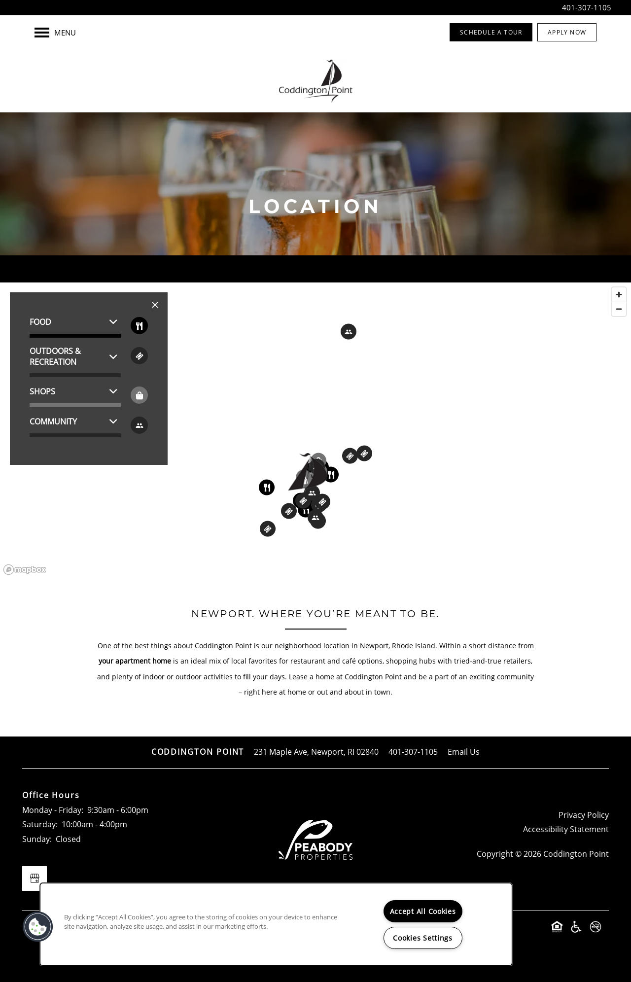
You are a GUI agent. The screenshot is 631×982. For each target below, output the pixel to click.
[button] (491, 32)
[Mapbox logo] (24, 569)
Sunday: (37, 839)
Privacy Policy (584, 814)
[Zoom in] (619, 294)
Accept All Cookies (423, 911)
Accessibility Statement (566, 829)
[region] (315, 430)
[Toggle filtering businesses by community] (139, 425)
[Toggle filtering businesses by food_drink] (139, 325)
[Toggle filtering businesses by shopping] (139, 395)
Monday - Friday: (52, 810)
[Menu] (55, 32)
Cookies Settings (423, 938)
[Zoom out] (619, 309)
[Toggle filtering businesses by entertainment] (139, 355)
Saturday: (40, 824)
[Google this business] (34, 878)
